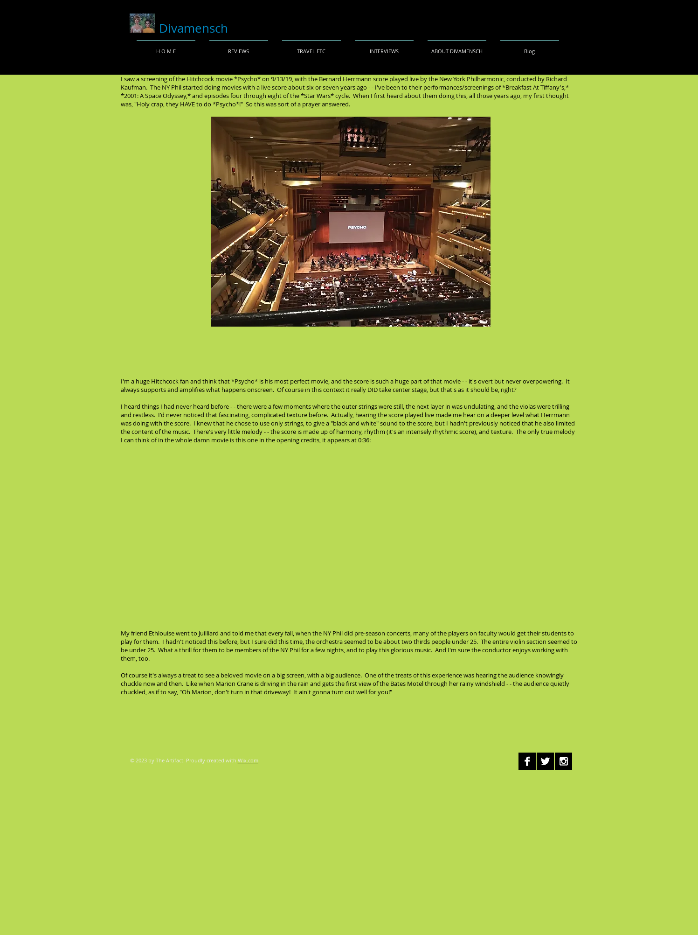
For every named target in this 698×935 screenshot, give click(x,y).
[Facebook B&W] (527, 761)
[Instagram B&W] (563, 761)
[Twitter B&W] (545, 761)
